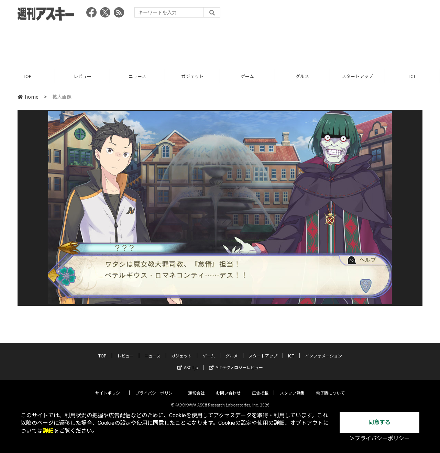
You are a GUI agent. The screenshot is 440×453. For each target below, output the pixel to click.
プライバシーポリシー (156, 387)
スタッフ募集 (292, 387)
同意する (379, 422)
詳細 (48, 431)
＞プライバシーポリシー (379, 438)
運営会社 (196, 387)
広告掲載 (260, 387)
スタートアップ (357, 76)
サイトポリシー (109, 387)
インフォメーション (323, 350)
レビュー (82, 76)
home (28, 96)
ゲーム (247, 76)
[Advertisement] (220, 42)
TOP (27, 76)
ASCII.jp (187, 361)
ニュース (137, 76)
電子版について (330, 387)
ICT (412, 76)
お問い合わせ (228, 387)
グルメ (302, 76)
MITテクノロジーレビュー (236, 361)
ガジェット (192, 76)
